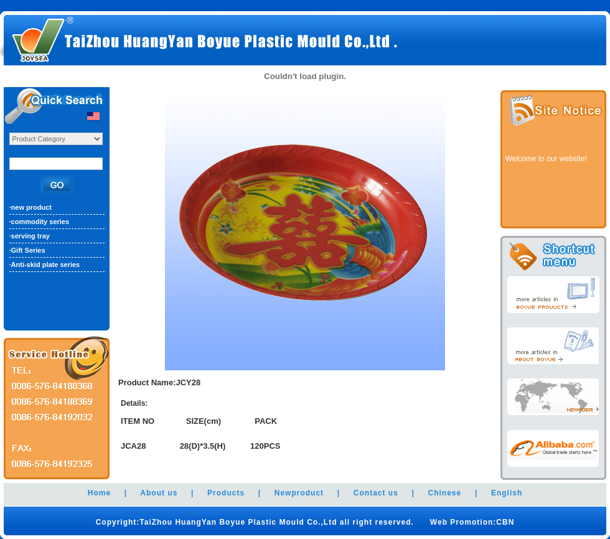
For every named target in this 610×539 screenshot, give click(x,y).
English (506, 493)
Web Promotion (461, 522)
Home (99, 493)
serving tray (30, 236)
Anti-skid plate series (45, 264)
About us (158, 493)
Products (226, 493)
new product (31, 207)
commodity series (40, 221)
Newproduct (299, 493)
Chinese (445, 493)
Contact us (376, 493)
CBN (505, 522)
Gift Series (28, 250)
